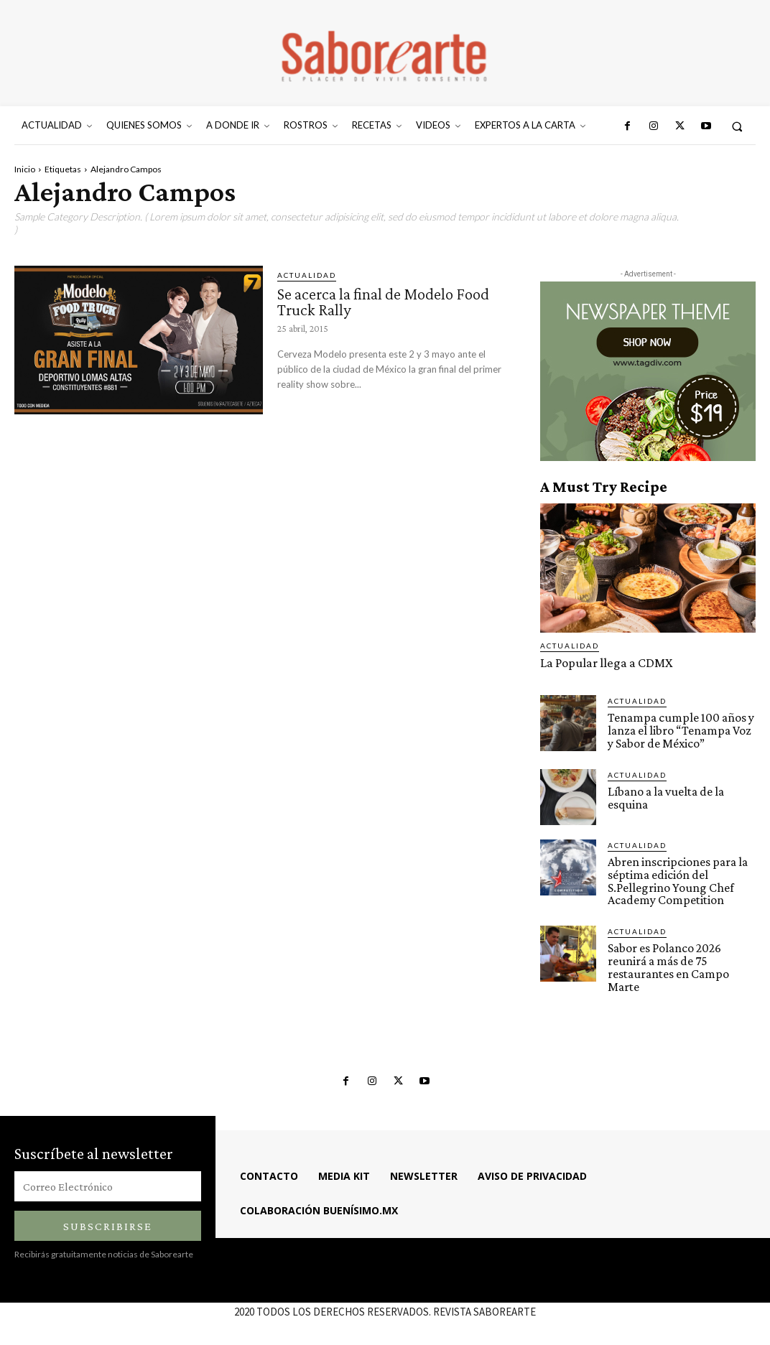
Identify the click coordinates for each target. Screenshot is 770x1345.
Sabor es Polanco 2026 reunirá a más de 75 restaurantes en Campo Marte (667, 961)
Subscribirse (107, 1218)
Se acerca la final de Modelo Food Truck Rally (390, 301)
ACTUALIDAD (306, 275)
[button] (737, 126)
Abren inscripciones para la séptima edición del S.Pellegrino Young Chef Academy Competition (675, 877)
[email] (107, 1178)
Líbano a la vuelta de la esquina (665, 795)
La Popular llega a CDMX (602, 662)
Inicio (24, 169)
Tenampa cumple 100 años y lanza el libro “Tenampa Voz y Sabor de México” (679, 729)
